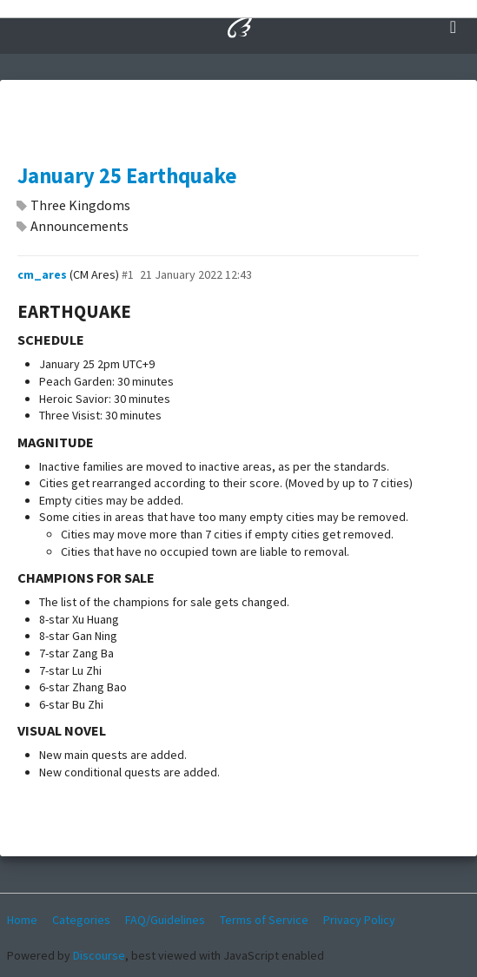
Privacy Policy (359, 919)
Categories (81, 919)
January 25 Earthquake (127, 175)
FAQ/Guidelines (165, 919)
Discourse (99, 955)
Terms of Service (264, 919)
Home (22, 919)
